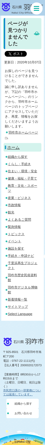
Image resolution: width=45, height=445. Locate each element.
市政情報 (14, 205)
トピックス (16, 234)
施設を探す (16, 248)
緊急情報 (14, 227)
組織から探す (18, 157)
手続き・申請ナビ (21, 256)
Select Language (20, 314)
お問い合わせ (23, 413)
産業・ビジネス (19, 198)
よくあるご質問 (19, 219)
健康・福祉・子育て (22, 178)
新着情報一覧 (17, 299)
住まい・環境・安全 (22, 171)
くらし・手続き (19, 164)
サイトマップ (18, 307)
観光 (11, 212)
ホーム (13, 147)
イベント (14, 241)
